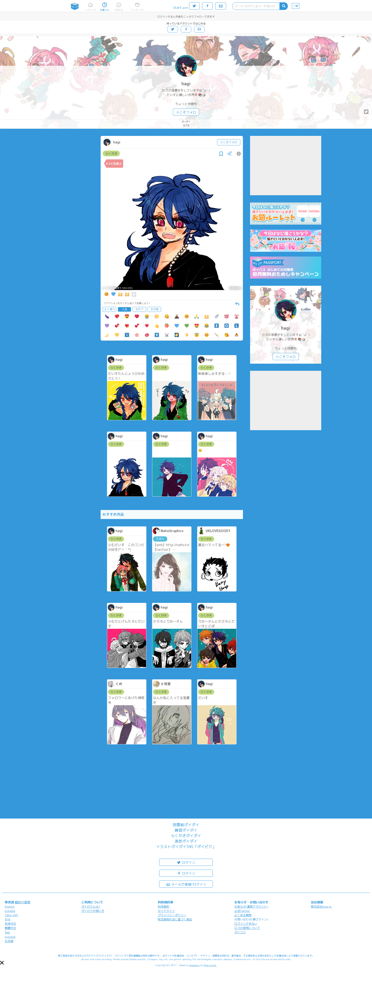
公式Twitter (242, 911)
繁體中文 (10, 928)
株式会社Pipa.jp (321, 907)
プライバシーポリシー (172, 915)
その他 (154, 309)
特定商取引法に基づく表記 (175, 919)
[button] (2, 963)
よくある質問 (242, 915)
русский (10, 937)
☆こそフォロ (186, 112)
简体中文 (10, 924)
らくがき (111, 153)
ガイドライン (166, 911)
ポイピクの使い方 (92, 911)
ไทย (7, 932)
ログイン (186, 862)
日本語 (9, 941)
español (10, 911)
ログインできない (245, 924)
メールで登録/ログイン (186, 884)
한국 (7, 919)
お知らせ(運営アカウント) (251, 907)
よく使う (109, 309)
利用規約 (163, 907)
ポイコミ (240, 932)
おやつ (139, 309)
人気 (124, 309)
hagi (186, 84)
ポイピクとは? (90, 907)
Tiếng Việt (11, 915)
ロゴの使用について (247, 928)
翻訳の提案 (22, 902)
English (9, 907)
